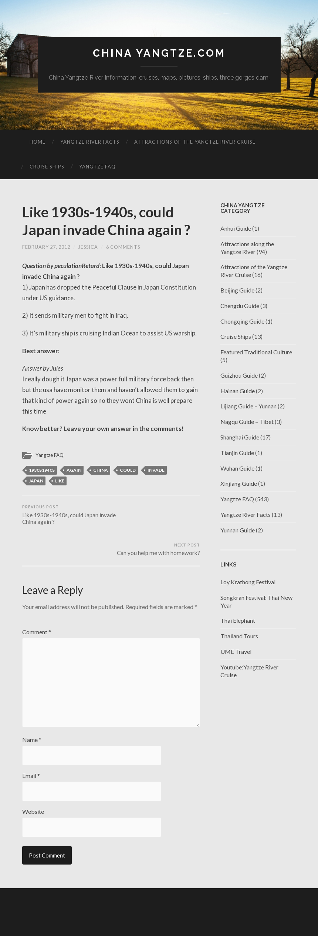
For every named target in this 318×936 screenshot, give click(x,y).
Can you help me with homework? (158, 512)
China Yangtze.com (159, 53)
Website (33, 784)
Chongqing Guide (242, 321)
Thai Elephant (237, 620)
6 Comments (123, 247)
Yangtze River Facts (89, 142)
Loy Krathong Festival (247, 581)
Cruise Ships (47, 167)
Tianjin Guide (237, 452)
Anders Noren (258, 921)
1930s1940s (42, 470)
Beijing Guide (237, 290)
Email (31, 748)
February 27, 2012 (46, 247)
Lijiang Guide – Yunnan (248, 406)
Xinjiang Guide (238, 483)
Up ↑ (290, 921)
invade (156, 470)
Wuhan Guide (237, 468)
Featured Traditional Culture (256, 351)
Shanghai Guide (239, 437)
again (74, 470)
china (100, 470)
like (59, 481)
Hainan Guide (237, 390)
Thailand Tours (239, 635)
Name (31, 712)
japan (36, 481)
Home (37, 142)
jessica (88, 247)
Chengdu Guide (239, 305)
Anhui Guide (235, 228)
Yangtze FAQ (97, 167)
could (128, 470)
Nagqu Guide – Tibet (247, 421)
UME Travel (235, 651)
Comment (36, 601)
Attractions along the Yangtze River (247, 247)
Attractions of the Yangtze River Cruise (195, 142)
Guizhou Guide (239, 375)
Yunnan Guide (237, 530)
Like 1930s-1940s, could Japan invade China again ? (109, 221)
